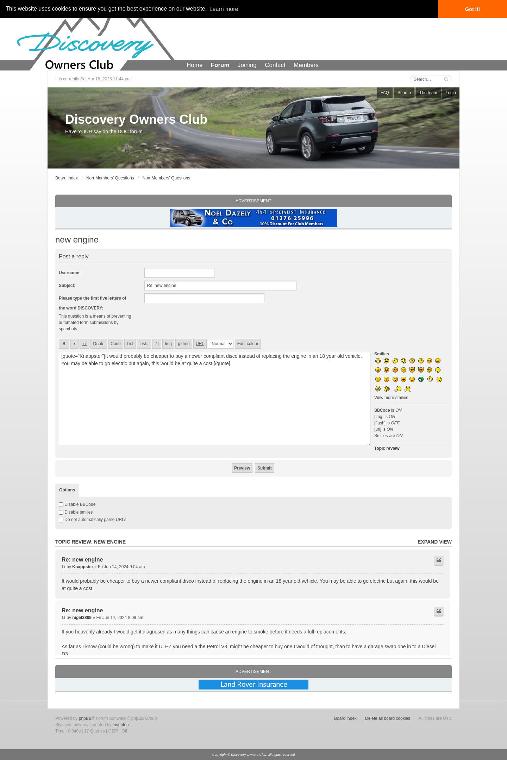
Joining (247, 65)
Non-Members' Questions (110, 178)
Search (404, 92)
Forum (220, 65)
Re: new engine (82, 560)
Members (306, 65)
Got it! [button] (472, 9)
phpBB (85, 718)
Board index (66, 178)
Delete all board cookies (387, 718)
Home (194, 65)
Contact (275, 65)
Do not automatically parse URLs (92, 519)
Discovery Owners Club (136, 119)
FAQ (385, 92)
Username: (70, 272)
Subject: (67, 285)
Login (451, 92)
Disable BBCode (77, 504)
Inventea (121, 724)
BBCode (382, 410)
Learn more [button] (223, 9)
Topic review (387, 448)
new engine (77, 239)
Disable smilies (76, 512)
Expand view (435, 542)
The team (428, 92)
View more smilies (391, 397)
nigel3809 (82, 617)
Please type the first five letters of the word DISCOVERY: (92, 303)
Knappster (82, 566)
